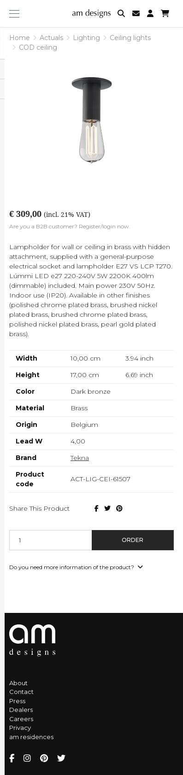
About (18, 683)
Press (17, 701)
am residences (31, 736)
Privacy (20, 727)
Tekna (80, 458)
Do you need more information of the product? (76, 567)
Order (132, 539)
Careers (21, 719)
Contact (21, 691)
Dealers (21, 709)
